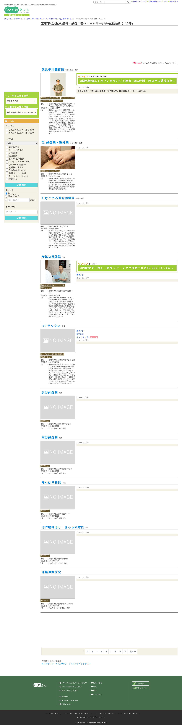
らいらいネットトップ (51, 714)
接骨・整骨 (96, 683)
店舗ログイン (174, 1)
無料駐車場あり (16, 167)
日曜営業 (13, 153)
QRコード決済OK (17, 164)
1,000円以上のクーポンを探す (73, 683)
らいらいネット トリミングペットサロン (91, 717)
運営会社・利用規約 (69, 700)
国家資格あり (15, 147)
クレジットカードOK (19, 161)
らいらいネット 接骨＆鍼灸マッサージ (76, 714)
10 (125, 652)
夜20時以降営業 (16, 159)
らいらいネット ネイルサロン (128, 714)
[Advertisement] (117, 10)
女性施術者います (17, 170)
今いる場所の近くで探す (71, 687)
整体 (94, 691)
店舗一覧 (64, 696)
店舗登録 (138, 683)
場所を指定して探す (69, 691)
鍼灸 (94, 687)
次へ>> (133, 652)
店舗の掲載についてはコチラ (158, 1)
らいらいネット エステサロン (104, 714)
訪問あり (13, 179)
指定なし (12, 193)
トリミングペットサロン (80, 664)
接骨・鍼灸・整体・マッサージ (20, 112)
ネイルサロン (61, 664)
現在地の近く (14, 196)
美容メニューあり (17, 173)
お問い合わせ (66, 704)
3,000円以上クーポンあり (21, 133)
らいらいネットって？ (140, 1)
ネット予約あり (16, 150)
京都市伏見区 (12, 101)
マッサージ (96, 694)
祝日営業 (13, 156)
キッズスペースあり (18, 176)
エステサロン (48, 664)
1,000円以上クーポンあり (21, 130)
